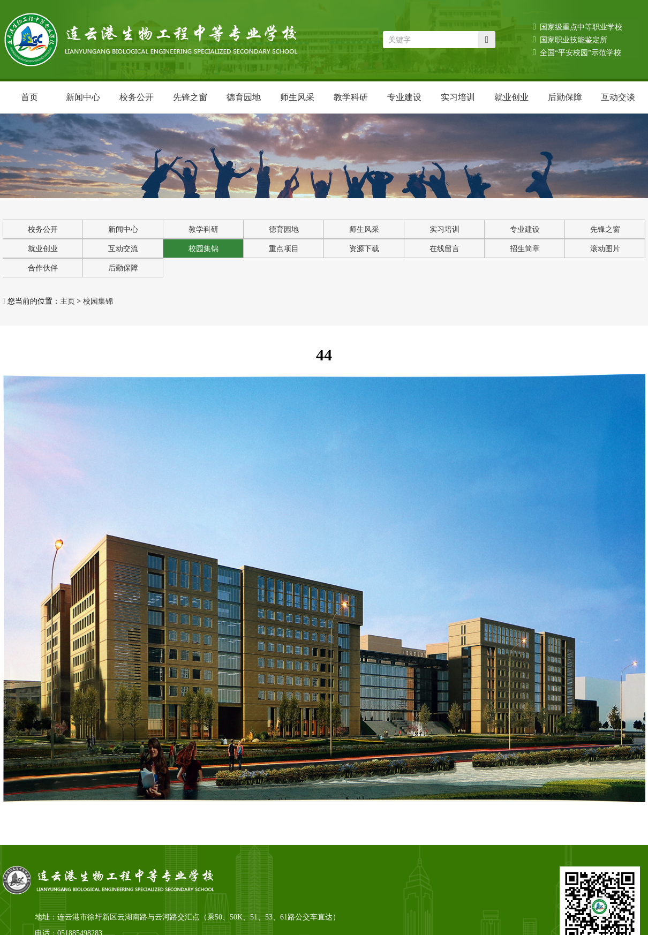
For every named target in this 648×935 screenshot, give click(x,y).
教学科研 (351, 97)
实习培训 (458, 97)
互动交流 (123, 249)
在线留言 (444, 249)
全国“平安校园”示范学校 (577, 52)
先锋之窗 (190, 97)
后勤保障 (565, 97)
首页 (29, 97)
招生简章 (525, 249)
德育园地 (244, 97)
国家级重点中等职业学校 (577, 26)
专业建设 (404, 97)
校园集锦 (203, 249)
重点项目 (284, 249)
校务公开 (136, 97)
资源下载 (364, 249)
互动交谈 (618, 97)
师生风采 (297, 97)
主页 (67, 301)
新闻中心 (83, 97)
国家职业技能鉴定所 (570, 39)
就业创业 (511, 97)
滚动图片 (605, 249)
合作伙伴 (43, 268)
